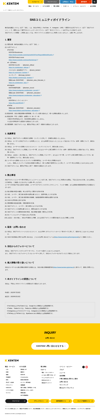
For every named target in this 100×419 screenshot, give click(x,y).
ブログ (62, 369)
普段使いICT (24, 369)
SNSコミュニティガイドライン (53, 408)
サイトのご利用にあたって (11, 408)
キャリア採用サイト (83, 401)
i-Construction (24, 377)
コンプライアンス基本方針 (83, 408)
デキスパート (9, 385)
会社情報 (93, 6)
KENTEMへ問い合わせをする (50, 346)
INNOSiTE (8, 387)
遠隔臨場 (23, 385)
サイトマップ (64, 385)
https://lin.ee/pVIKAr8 (16, 103)
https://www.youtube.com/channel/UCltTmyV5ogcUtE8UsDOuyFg (30, 55)
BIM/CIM (23, 374)
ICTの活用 (46, 6)
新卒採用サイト (61, 401)
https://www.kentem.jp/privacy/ (63, 267)
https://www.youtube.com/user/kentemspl (22, 60)
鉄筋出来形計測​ (24, 379)
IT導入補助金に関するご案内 (69, 379)
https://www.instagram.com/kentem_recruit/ (23, 90)
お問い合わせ (64, 382)
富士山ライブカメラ (66, 388)
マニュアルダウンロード (48, 377)
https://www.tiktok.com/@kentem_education (23, 110)
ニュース (62, 373)
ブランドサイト (39, 401)
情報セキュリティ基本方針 (69, 408)
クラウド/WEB (9, 390)
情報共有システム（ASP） (27, 390)
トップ (4, 10)
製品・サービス (34, 6)
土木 (7, 369)
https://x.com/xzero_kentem (18, 72)
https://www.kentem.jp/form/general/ (66, 237)
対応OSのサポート (46, 380)
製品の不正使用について (26, 408)
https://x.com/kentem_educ (18, 83)
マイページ (51, 2)
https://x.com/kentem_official (18, 67)
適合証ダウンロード (47, 382)
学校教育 (8, 377)
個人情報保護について (38, 408)
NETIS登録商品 (24, 395)
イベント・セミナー (79, 6)
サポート (66, 6)
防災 (7, 379)
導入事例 (56, 6)
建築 (7, 374)
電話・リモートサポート (48, 372)
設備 (7, 372)
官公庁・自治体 (10, 382)
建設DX (22, 372)
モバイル (8, 392)
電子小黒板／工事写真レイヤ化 (28, 387)
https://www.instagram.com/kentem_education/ (24, 95)
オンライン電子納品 (25, 382)
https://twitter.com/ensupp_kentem (20, 77)
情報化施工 (23, 392)
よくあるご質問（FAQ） (48, 375)
